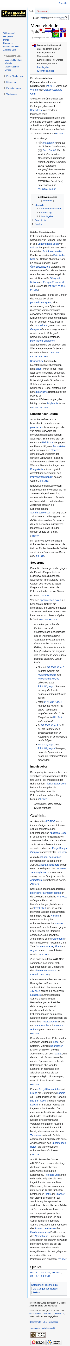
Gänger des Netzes (50, 857)
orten (38, 368)
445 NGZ (50, 821)
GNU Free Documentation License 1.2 (46, 1313)
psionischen (36, 427)
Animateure (36, 880)
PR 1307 (52, 286)
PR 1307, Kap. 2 (47, 189)
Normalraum (41, 325)
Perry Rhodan (46, 1089)
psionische (42, 392)
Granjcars (35, 329)
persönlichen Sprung (41, 302)
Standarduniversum (40, 512)
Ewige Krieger (59, 848)
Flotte (48, 1194)
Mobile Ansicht (48, 1328)
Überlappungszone (40, 266)
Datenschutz (35, 1322)
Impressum (34, 1328)
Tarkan (36, 1292)
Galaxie (47, 89)
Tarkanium (35, 1135)
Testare (58, 892)
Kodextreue (36, 110)
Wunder (34, 89)
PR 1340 (59, 133)
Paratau (58, 1053)
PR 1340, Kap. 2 (47, 686)
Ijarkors (61, 1093)
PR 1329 (35, 884)
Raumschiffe (37, 361)
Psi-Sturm (47, 442)
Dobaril (34, 1104)
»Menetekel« (49, 142)
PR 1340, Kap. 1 (53, 702)
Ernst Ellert (40, 908)
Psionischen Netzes (48, 678)
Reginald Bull (51, 1174)
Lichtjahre (35, 994)
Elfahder (60, 1194)
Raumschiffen (42, 1025)
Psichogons (57, 938)
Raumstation (59, 446)
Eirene (33, 1093)
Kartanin (34, 974)
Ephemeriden (56, 37)
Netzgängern (50, 1021)
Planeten (55, 450)
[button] (14, 56)
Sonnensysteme (44, 946)
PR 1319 (50, 86)
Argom (33, 950)
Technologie (51, 1285)
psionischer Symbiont (41, 892)
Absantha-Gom (58, 833)
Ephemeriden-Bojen (48, 243)
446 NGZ (62, 896)
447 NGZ (35, 991)
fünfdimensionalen (52, 251)
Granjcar (35, 852)
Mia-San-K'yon (38, 1100)
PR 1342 (45, 974)
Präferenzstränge (47, 675)
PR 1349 (34, 290)
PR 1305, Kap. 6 (55, 667)
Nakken (34, 247)
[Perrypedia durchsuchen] (62, 17)
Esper (56, 1042)
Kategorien (37, 1285)
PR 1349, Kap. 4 (47, 748)
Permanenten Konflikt (41, 477)
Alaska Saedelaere (56, 783)
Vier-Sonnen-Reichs (45, 970)
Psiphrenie (52, 403)
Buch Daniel (49, 150)
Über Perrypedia (50, 1322)
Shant (58, 946)
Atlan (57, 1089)
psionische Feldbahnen (42, 340)
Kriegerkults (36, 469)
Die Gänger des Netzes (45, 1288)
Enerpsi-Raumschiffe (54, 282)
